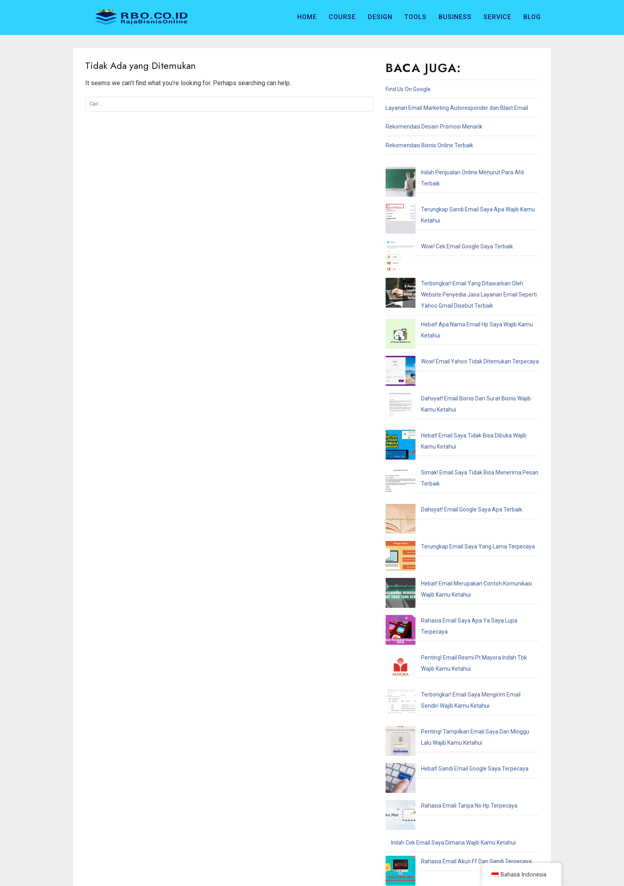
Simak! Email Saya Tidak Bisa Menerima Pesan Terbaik (459, 344)
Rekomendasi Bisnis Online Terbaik (429, 145)
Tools (415, 17)
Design (380, 17)
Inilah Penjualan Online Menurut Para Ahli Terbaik (452, 172)
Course (342, 17)
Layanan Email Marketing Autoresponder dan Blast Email (457, 108)
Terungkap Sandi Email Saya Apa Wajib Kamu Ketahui (458, 191)
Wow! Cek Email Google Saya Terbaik (437, 210)
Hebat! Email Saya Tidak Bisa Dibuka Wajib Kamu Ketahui (462, 325)
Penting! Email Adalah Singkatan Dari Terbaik (447, 613)
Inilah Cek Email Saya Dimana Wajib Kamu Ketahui (453, 576)
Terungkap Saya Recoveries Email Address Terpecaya (458, 651)
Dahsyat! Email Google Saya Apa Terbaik (441, 363)
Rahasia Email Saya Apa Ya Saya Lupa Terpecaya (453, 430)
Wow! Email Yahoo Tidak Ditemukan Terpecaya (450, 288)
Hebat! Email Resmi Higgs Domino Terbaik (443, 632)
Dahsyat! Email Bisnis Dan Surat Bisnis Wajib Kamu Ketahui (464, 307)
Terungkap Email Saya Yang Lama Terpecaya (448, 382)
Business (455, 17)
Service (497, 17)
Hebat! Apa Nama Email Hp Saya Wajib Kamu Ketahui (457, 269)
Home (307, 17)
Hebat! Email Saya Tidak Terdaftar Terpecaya (448, 669)
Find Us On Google (408, 89)
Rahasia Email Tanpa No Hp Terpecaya (439, 557)
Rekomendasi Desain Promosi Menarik (434, 126)
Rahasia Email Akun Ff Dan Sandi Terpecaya (446, 594)
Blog (532, 17)
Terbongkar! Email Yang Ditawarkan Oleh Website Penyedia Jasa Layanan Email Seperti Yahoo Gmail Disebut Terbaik (459, 239)
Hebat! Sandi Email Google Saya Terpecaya (445, 538)
